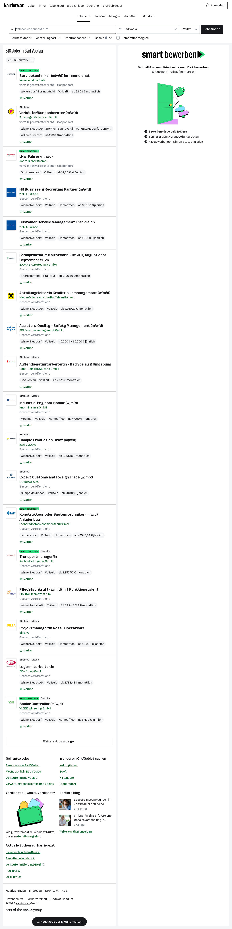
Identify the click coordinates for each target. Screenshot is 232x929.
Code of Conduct (62, 899)
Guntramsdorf (30, 172)
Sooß (63, 771)
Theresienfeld (30, 276)
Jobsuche (83, 16)
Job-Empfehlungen (107, 16)
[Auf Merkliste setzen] (26, 98)
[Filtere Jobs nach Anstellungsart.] (50, 38)
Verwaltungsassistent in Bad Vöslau (30, 784)
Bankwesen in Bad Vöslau (22, 765)
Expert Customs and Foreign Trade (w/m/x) (56, 477)
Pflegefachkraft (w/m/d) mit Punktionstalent (59, 589)
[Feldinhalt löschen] (175, 29)
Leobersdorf (29, 535)
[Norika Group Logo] (24, 910)
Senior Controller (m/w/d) (41, 704)
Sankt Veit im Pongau (72, 128)
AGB (64, 890)
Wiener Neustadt (32, 128)
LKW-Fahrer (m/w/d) (36, 156)
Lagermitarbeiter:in (36, 666)
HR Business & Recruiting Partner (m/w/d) (55, 189)
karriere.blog (69, 793)
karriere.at (46, 845)
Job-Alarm (131, 16)
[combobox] (62, 29)
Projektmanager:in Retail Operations (51, 628)
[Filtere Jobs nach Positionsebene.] (80, 38)
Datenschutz (14, 899)
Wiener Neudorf (31, 205)
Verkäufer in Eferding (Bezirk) (25, 864)
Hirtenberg (66, 777)
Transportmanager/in (38, 556)
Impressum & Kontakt (44, 890)
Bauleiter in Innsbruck (20, 858)
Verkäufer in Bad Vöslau (21, 777)
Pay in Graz (13, 870)
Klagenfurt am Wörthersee (105, 128)
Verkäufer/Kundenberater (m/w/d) (48, 113)
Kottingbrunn (68, 765)
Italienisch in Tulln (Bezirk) (23, 852)
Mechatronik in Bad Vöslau (23, 771)
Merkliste (149, 16)
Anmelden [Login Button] (215, 5)
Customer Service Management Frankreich (57, 222)
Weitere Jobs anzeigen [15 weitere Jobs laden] (59, 741)
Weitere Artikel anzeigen (75, 831)
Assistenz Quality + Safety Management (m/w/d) (61, 325)
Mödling (26, 418)
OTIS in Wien (14, 877)
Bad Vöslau (33, 51)
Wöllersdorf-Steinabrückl (38, 91)
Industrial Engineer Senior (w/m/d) (48, 403)
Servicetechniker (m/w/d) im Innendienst (54, 75)
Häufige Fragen (16, 890)
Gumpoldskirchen (32, 493)
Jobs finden (212, 29)
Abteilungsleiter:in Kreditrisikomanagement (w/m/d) (64, 293)
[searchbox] (62, 29)
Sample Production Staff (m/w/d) (47, 440)
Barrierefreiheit (36, 899)
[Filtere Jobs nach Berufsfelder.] (23, 38)
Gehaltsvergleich (28, 836)
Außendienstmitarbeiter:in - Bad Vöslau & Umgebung (65, 364)
